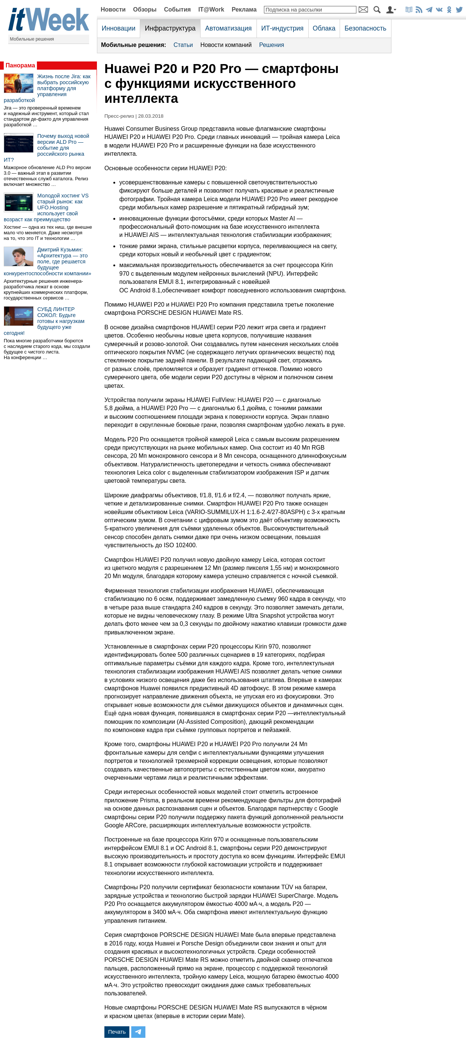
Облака (324, 28)
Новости (113, 9)
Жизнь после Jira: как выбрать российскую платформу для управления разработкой (47, 88)
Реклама (244, 9)
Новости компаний (226, 45)
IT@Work (211, 9)
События (177, 9)
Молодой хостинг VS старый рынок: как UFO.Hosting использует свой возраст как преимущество (46, 207)
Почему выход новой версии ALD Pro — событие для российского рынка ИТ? (46, 148)
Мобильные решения (32, 39)
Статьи (183, 45)
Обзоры (145, 9)
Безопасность (365, 28)
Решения (271, 45)
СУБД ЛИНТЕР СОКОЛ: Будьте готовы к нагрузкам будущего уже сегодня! (44, 321)
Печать (117, 1032)
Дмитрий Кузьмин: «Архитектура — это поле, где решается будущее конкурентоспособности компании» (47, 261)
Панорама (20, 65)
